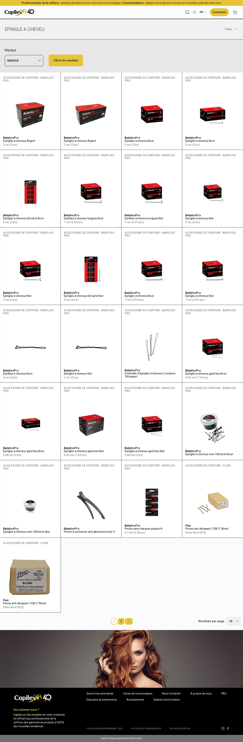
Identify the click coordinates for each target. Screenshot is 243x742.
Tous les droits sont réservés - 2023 (104, 729)
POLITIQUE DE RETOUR (180, 729)
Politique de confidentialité (146, 729)
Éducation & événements (102, 699)
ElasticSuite (135, 738)
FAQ (223, 693)
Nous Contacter (171, 693)
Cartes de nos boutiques (137, 693)
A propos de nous (201, 693)
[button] (203, 12)
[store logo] (19, 12)
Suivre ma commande (100, 693)
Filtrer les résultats (66, 60)
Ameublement (135, 699)
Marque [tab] (13, 60)
